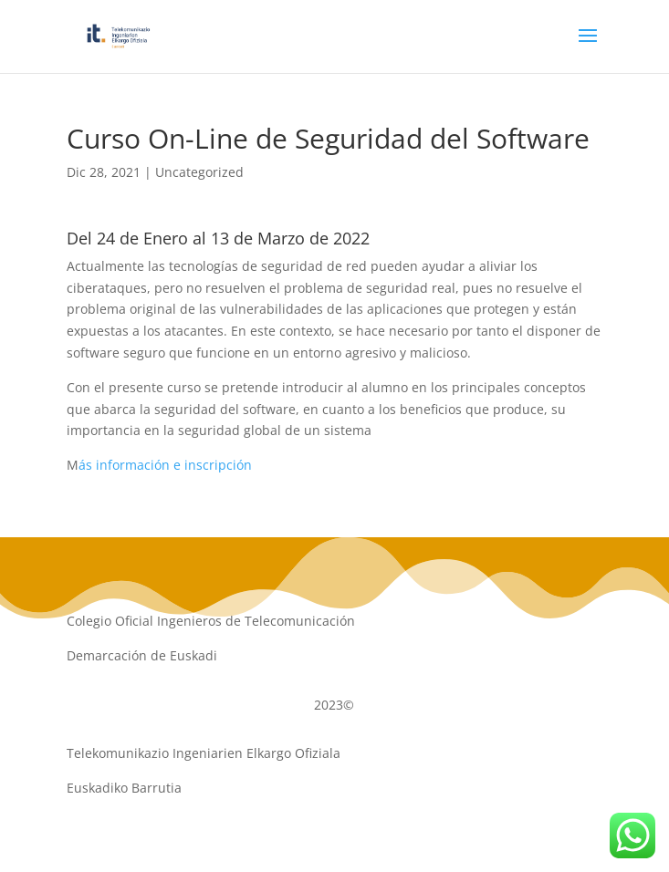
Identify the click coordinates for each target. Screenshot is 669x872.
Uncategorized (199, 172)
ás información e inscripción (165, 464)
